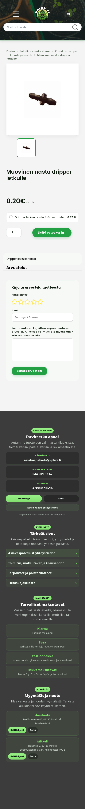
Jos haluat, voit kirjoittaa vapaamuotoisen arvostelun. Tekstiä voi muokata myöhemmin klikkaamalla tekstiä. (42, 331)
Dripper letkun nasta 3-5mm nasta (39, 217)
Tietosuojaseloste (42, 582)
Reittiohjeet (17, 730)
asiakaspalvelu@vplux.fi (42, 460)
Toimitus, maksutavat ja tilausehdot (42, 563)
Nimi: (15, 310)
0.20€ (71, 217)
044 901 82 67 (42, 474)
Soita (61, 498)
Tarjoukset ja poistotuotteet (42, 572)
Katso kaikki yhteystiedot (42, 507)
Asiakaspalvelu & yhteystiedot (42, 553)
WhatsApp (24, 498)
